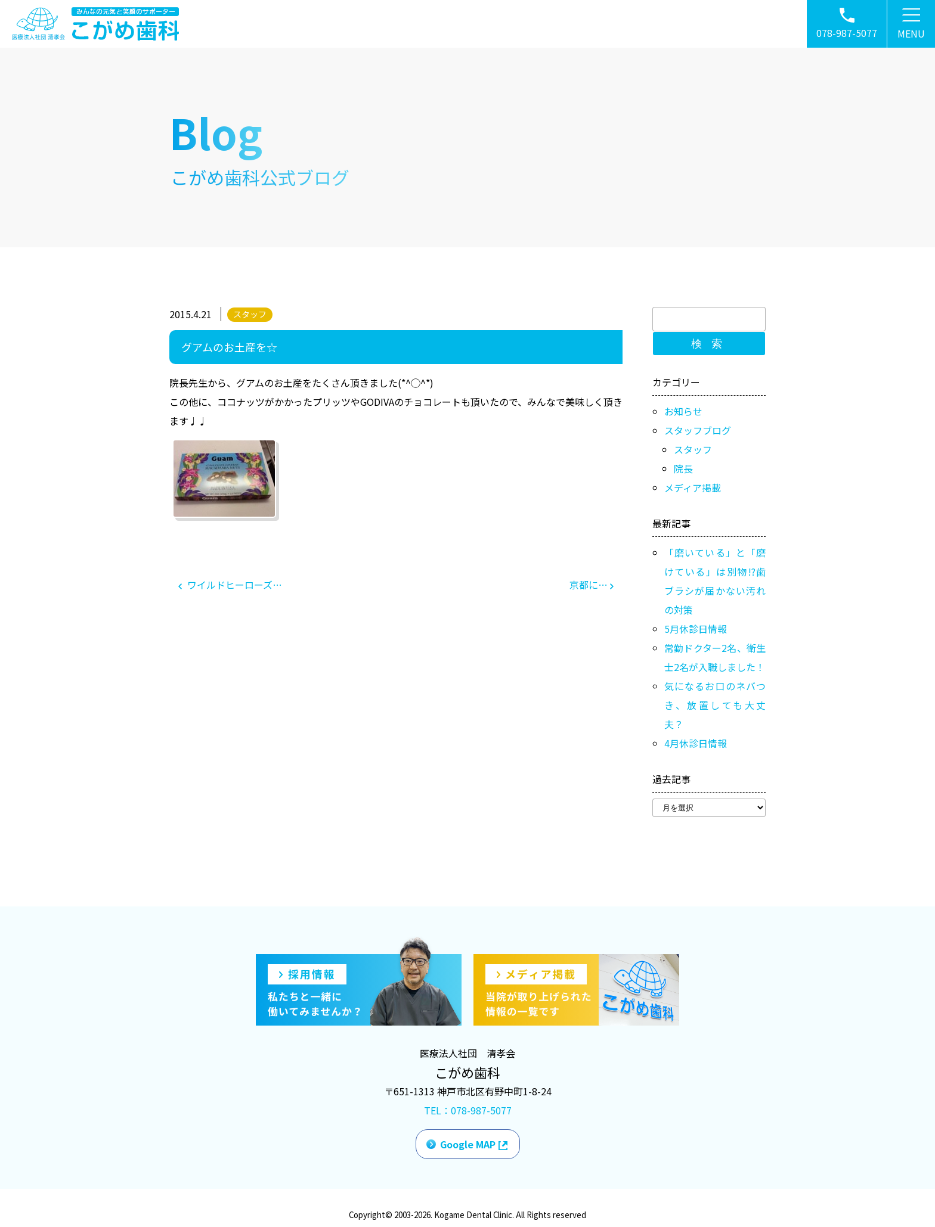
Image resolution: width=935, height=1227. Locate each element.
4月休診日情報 (695, 743)
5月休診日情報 (695, 629)
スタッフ (250, 314)
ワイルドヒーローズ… (230, 584)
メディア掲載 (692, 487)
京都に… (591, 584)
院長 (683, 468)
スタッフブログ (697, 430)
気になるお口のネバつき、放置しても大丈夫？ (715, 705)
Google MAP (468, 1144)
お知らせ (683, 411)
